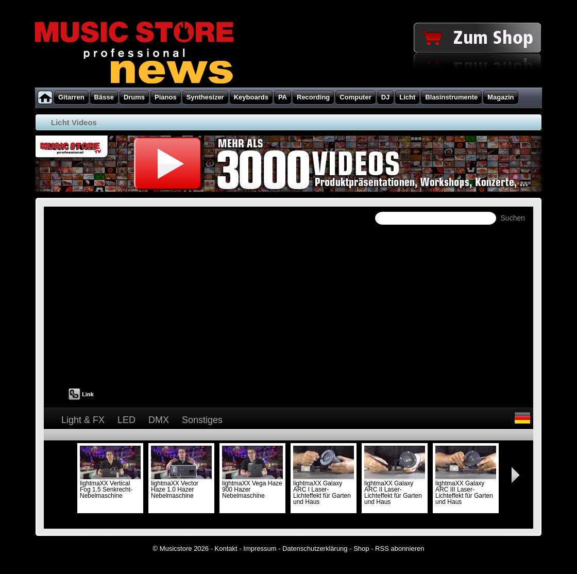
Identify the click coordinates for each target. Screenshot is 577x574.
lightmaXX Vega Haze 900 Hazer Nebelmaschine (252, 486)
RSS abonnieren (399, 548)
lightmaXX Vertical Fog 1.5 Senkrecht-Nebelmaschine (110, 486)
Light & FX (83, 420)
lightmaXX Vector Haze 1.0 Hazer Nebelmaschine (181, 486)
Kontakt (226, 548)
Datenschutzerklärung (314, 548)
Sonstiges (202, 420)
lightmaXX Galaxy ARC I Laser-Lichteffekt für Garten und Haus (323, 489)
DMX (158, 420)
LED (126, 420)
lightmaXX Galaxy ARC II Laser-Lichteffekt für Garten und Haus (394, 489)
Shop (361, 548)
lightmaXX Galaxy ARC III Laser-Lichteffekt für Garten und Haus (465, 489)
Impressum (259, 548)
